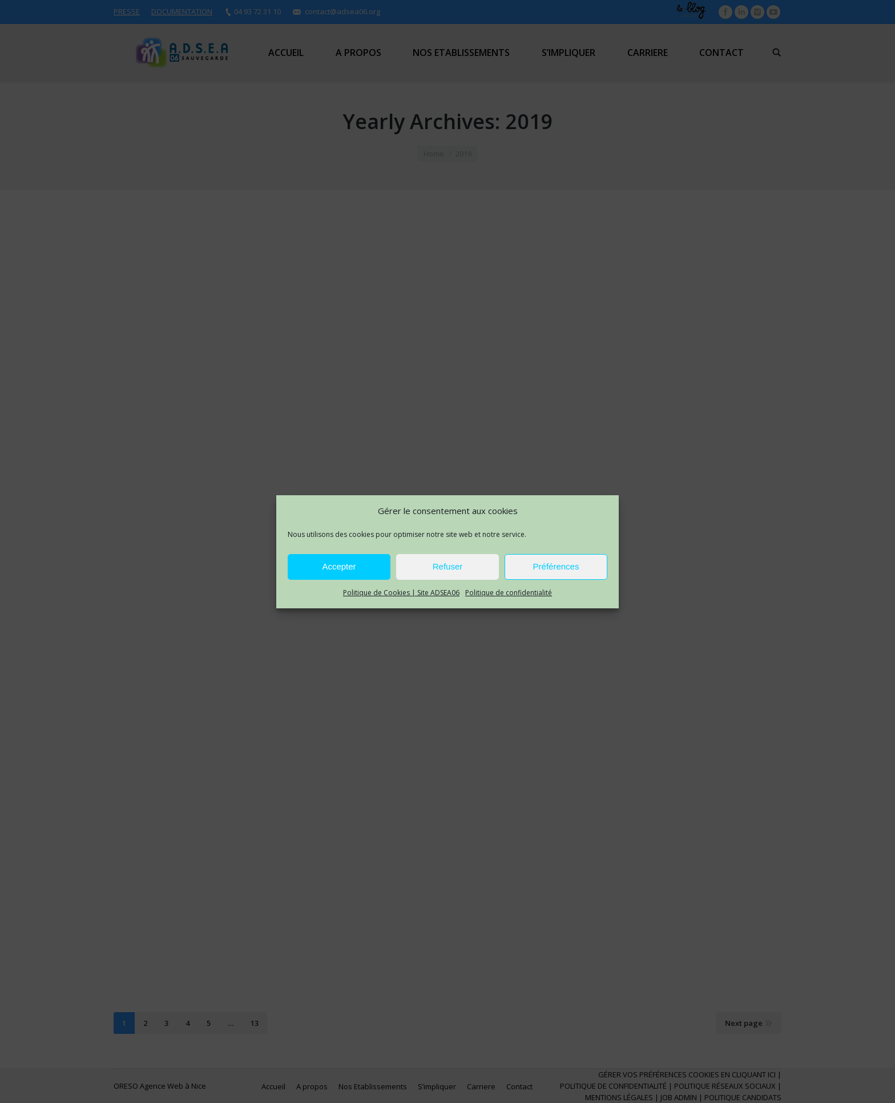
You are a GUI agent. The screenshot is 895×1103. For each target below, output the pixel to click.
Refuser (448, 566)
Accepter (339, 566)
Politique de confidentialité (508, 592)
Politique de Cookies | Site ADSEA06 (401, 592)
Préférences (556, 566)
